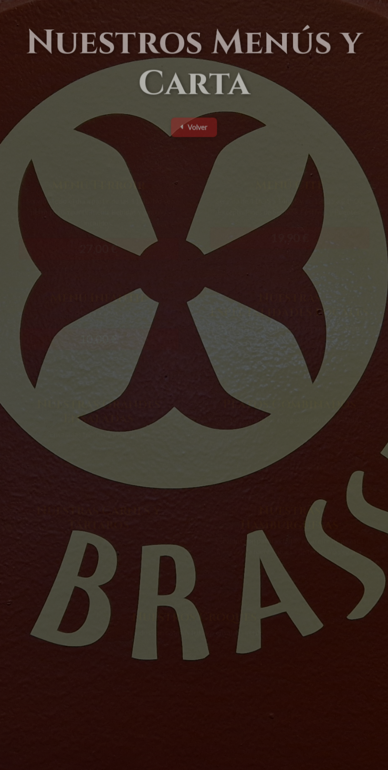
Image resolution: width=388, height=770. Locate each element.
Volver (193, 129)
